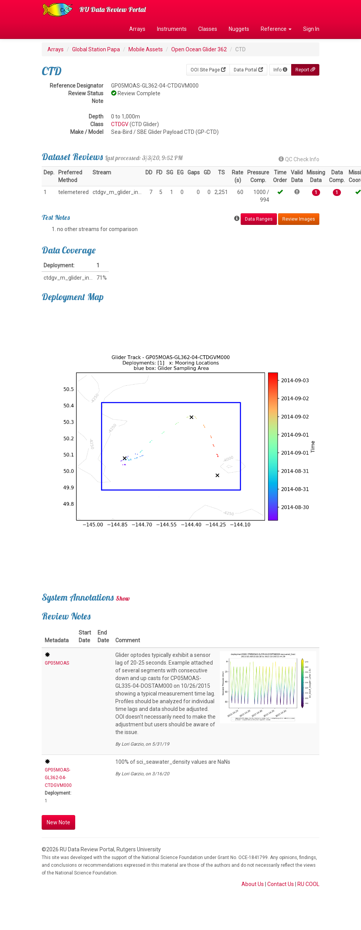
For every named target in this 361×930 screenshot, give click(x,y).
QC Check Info (298, 159)
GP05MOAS (57, 663)
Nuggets (239, 29)
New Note (58, 822)
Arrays (137, 29)
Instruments (172, 29)
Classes (207, 29)
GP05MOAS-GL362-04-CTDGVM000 (58, 777)
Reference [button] (276, 29)
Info (280, 70)
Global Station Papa (96, 49)
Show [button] (123, 598)
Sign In (311, 29)
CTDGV (119, 124)
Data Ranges (259, 219)
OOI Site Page (208, 70)
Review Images (298, 219)
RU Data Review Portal (112, 9)
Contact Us (280, 884)
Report (305, 70)
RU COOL (308, 884)
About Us (252, 884)
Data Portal (248, 70)
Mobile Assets (145, 49)
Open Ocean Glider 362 (199, 49)
